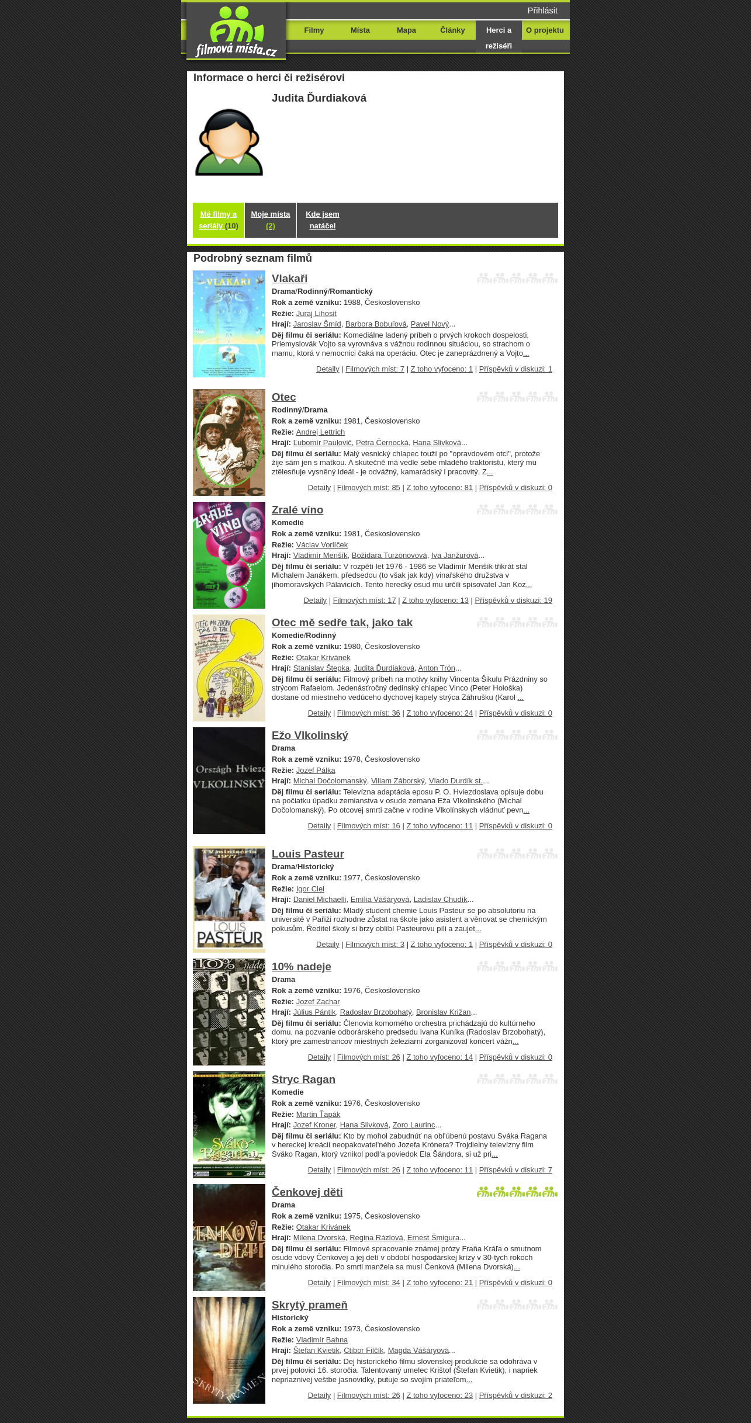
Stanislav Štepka (321, 668)
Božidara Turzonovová (389, 555)
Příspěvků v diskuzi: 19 (513, 600)
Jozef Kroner (314, 1124)
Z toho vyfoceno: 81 (439, 487)
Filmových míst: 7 (374, 369)
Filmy (314, 30)
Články (452, 30)
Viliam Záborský (398, 780)
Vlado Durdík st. (456, 780)
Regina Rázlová (376, 1237)
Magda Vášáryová (418, 1350)
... (526, 353)
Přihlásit (543, 10)
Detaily (328, 369)
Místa (360, 30)
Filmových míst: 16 (368, 825)
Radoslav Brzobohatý (376, 1012)
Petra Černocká (382, 442)
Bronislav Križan (443, 1012)
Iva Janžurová (455, 555)
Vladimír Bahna (322, 1339)
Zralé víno (297, 510)
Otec (284, 397)
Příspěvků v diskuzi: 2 (515, 1395)
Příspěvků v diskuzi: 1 (515, 369)
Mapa (406, 30)
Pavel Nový (430, 324)
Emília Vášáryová (380, 899)
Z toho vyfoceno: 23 (439, 1395)
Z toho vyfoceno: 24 (439, 713)
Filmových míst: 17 (364, 600)
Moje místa (270, 220)
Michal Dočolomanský (330, 780)
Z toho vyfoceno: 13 (435, 600)
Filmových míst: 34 (368, 1282)
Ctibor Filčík (363, 1350)
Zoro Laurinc (414, 1124)
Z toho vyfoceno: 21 (439, 1282)
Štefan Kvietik (316, 1350)
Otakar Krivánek (323, 657)
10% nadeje (301, 966)
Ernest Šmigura (433, 1237)
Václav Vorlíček (322, 544)
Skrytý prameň (310, 1305)
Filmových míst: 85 (368, 487)
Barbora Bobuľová (376, 324)
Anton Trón (436, 668)
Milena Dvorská (319, 1237)
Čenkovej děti (307, 1192)
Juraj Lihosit (316, 313)
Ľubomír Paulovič (322, 442)
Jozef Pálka (315, 770)
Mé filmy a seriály (218, 220)
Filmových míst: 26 (368, 1057)
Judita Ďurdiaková (384, 668)
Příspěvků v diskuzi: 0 (515, 487)
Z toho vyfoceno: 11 (439, 825)
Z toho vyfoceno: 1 (442, 369)
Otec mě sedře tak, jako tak (342, 622)
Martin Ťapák (318, 1114)
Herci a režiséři (499, 38)
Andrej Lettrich (320, 432)
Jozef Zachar (318, 1001)
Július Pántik (314, 1012)
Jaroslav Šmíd (317, 324)
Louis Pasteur (308, 854)
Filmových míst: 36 (368, 713)
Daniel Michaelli (320, 899)
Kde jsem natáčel (323, 220)
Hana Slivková (437, 442)
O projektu (545, 30)
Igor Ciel (310, 888)
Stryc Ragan (303, 1079)
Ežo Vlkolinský (310, 735)
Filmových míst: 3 (374, 944)
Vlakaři (289, 278)
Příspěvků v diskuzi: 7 (515, 1169)
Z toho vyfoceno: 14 (439, 1057)
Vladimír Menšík (320, 555)
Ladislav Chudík (441, 899)
